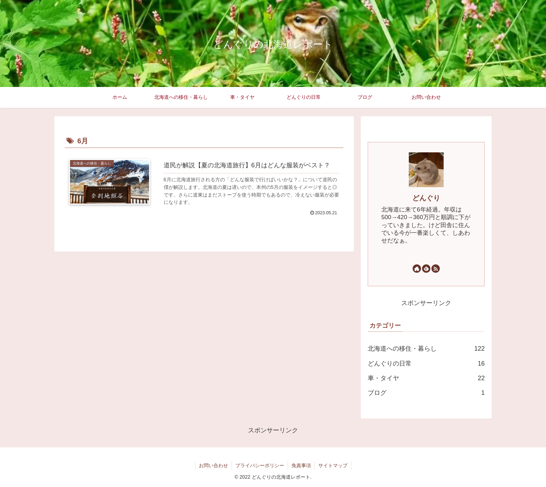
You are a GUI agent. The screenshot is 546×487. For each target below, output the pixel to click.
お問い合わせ (213, 465)
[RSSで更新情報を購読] (435, 268)
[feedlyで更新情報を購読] (426, 268)
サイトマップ (333, 465)
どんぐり (426, 198)
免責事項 (301, 465)
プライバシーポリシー (259, 465)
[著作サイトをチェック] (417, 268)
